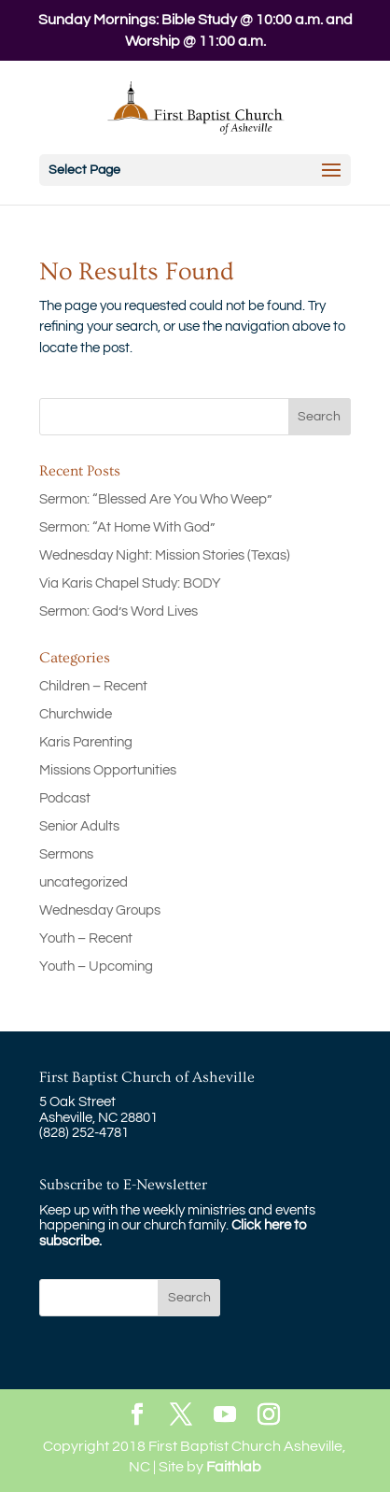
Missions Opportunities (107, 770)
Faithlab (233, 1466)
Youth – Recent (85, 938)
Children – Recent (93, 686)
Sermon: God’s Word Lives (118, 611)
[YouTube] (225, 1415)
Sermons (66, 854)
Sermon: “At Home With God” (127, 527)
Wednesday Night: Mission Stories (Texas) (164, 555)
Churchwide (75, 714)
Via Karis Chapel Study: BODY (130, 583)
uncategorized (83, 882)
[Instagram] (269, 1415)
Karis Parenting (85, 742)
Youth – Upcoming (96, 966)
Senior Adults (79, 826)
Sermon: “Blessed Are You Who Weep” (155, 499)
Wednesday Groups (99, 910)
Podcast (65, 798)
